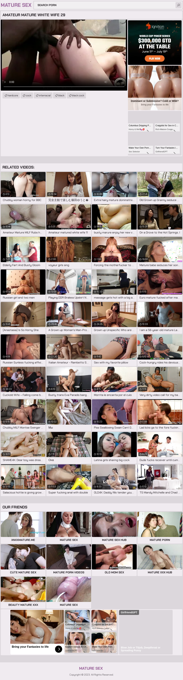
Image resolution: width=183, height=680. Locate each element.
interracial (45, 95)
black (61, 95)
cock (28, 95)
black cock (78, 95)
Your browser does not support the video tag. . (64, 55)
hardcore (13, 95)
